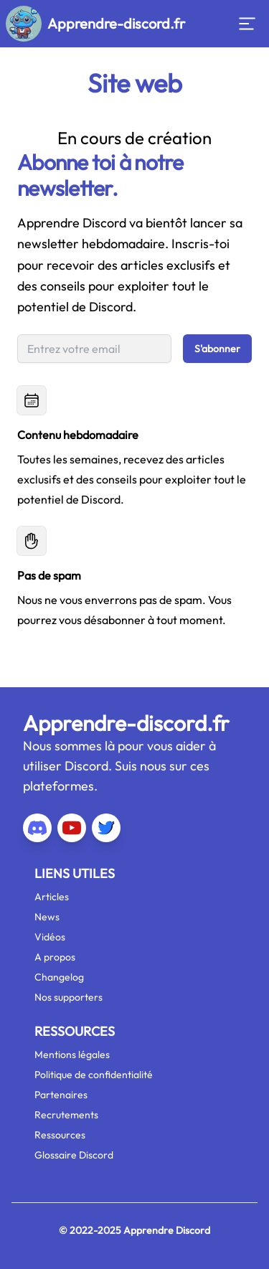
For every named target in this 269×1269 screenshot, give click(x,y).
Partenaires (61, 1094)
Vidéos (49, 936)
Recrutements (66, 1114)
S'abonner (217, 348)
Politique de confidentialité (93, 1074)
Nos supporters (68, 997)
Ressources (59, 1134)
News (47, 916)
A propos (54, 956)
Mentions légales (72, 1054)
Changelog (59, 977)
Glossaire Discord (73, 1154)
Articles (51, 896)
